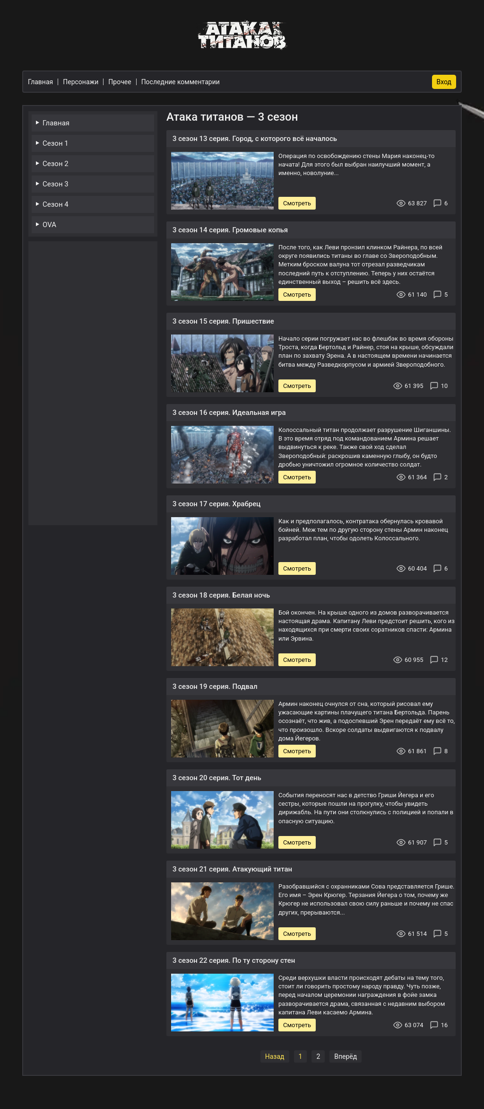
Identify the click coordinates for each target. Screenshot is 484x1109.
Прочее (119, 82)
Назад (275, 1056)
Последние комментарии (180, 82)
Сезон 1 (56, 143)
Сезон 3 (56, 184)
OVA (49, 224)
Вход (444, 82)
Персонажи (80, 82)
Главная (56, 123)
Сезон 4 (56, 204)
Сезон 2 (56, 163)
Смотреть (297, 203)
